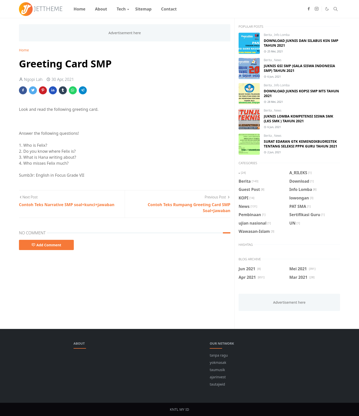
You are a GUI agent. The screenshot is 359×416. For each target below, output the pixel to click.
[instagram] (317, 9)
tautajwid (217, 384)
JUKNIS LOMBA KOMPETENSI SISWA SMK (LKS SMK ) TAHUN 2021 (298, 118)
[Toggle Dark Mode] (327, 9)
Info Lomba (281, 35)
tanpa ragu (219, 355)
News (277, 60)
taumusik (217, 369)
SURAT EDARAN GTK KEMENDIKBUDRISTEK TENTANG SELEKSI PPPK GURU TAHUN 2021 (300, 143)
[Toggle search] (335, 8)
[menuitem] (79, 9)
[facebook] (309, 9)
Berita (268, 35)
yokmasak (218, 362)
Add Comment (46, 245)
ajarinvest (218, 377)
